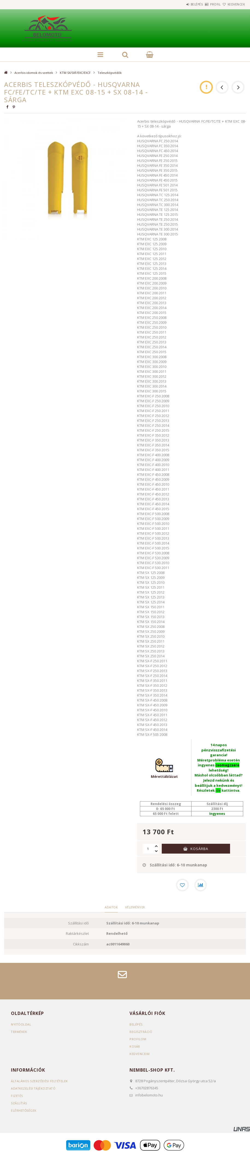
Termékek (19, 1032)
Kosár (135, 1047)
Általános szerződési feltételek (40, 1081)
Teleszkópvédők (110, 73)
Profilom (138, 1040)
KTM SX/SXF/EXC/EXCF (75, 73)
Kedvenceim (139, 1054)
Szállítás (19, 1103)
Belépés (181, 4)
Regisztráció (141, 1032)
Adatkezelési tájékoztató (34, 1089)
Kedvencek (233, 4)
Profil (206, 4)
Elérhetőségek (24, 1111)
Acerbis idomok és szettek (33, 73)
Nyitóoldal (21, 1025)
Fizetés (17, 1096)
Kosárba (199, 848)
